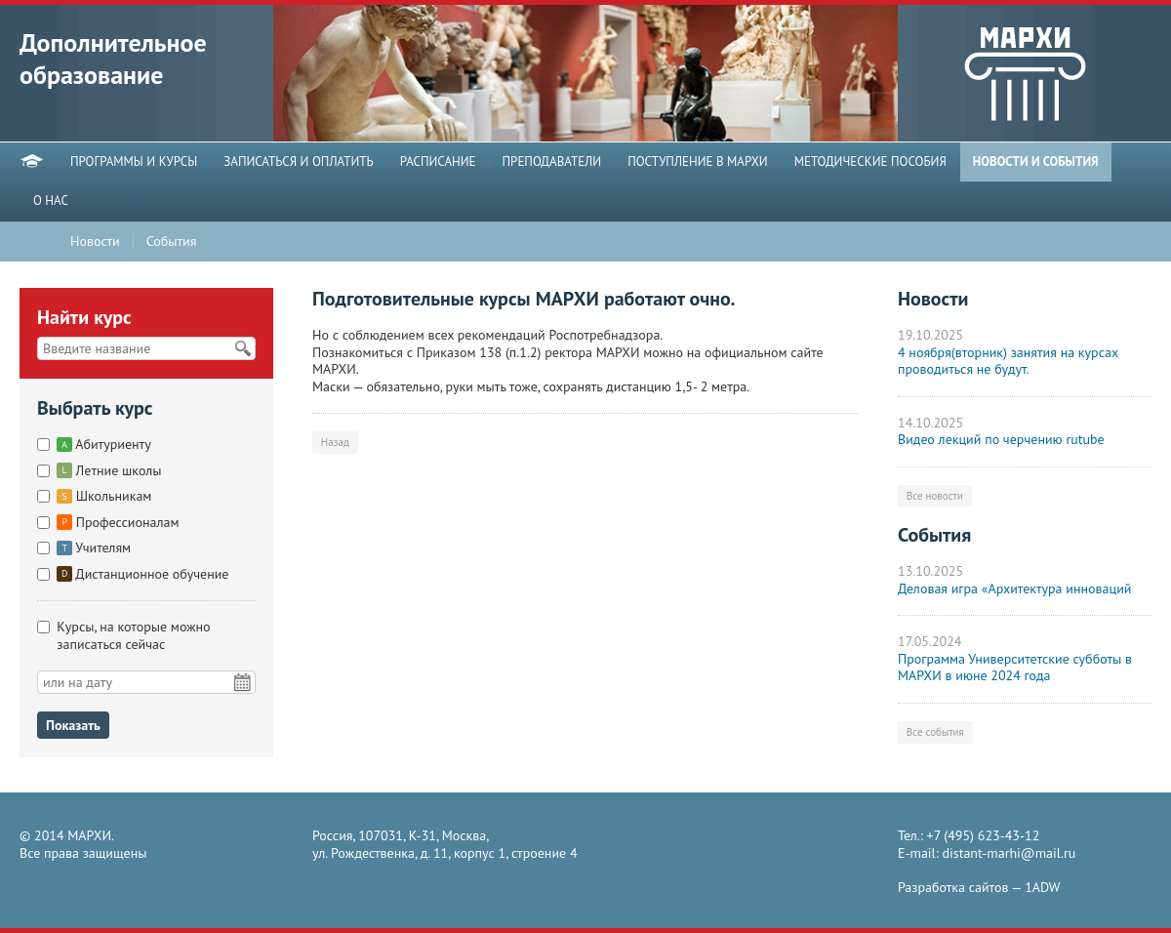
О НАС (50, 201)
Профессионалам (118, 522)
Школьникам (104, 496)
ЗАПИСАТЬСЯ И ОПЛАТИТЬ (298, 162)
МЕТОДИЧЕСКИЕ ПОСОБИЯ (870, 162)
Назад (335, 442)
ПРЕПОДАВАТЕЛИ (552, 162)
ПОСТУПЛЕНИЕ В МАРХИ (697, 162)
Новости (95, 241)
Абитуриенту (103, 444)
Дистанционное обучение (142, 574)
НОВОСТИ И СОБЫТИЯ (1036, 162)
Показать (73, 725)
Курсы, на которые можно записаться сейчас (133, 635)
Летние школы (109, 470)
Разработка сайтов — (979, 887)
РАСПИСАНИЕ (438, 162)
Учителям (94, 547)
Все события (935, 732)
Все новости (935, 496)
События (171, 241)
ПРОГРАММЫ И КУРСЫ (133, 162)
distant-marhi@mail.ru (1009, 853)
